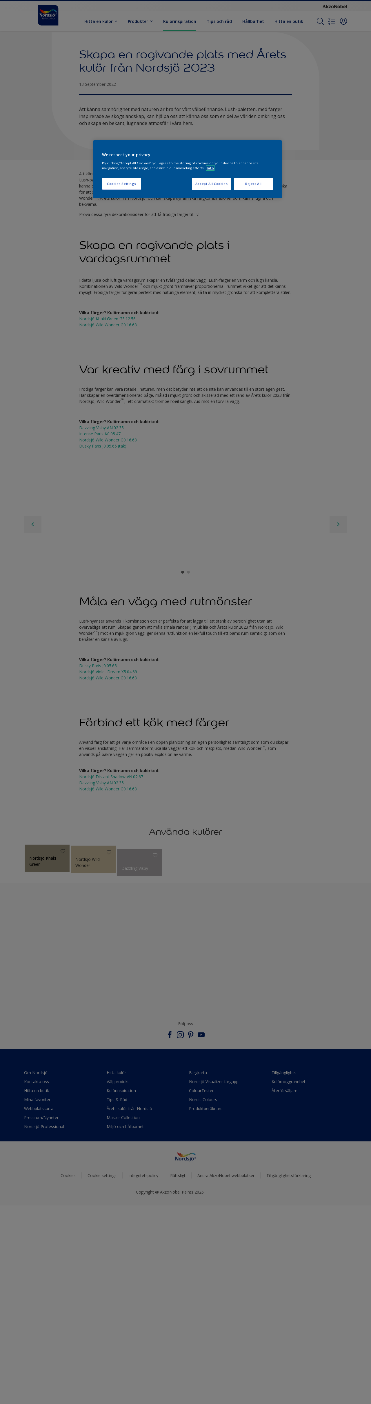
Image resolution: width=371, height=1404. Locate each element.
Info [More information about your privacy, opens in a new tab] (210, 168)
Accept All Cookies (211, 183)
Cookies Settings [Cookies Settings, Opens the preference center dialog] (121, 183)
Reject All (253, 183)
